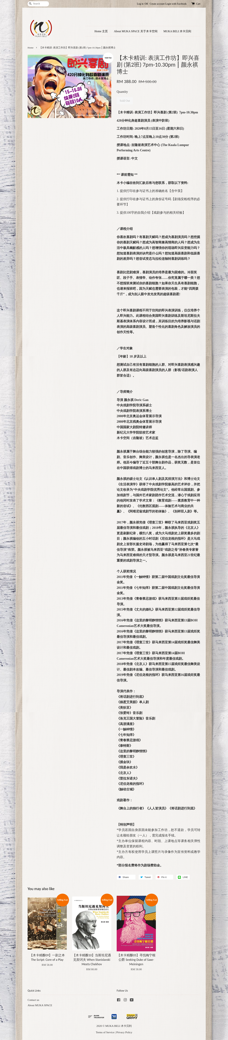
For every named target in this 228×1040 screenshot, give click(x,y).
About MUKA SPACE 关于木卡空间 (135, 31)
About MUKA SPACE (40, 1005)
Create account (157, 3)
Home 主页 (101, 31)
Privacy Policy (124, 1032)
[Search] (38, 3)
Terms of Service (105, 1032)
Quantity (122, 91)
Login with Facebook (176, 3)
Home (30, 47)
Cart (198, 3)
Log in (140, 3)
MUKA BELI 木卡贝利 (177, 31)
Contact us (33, 999)
